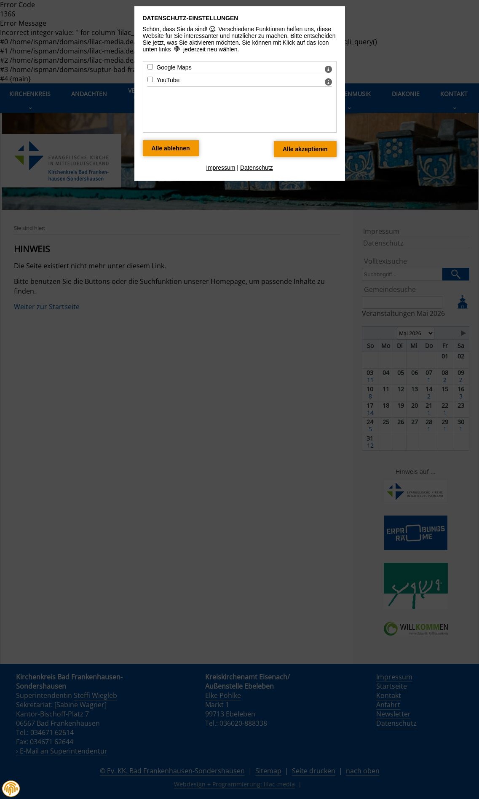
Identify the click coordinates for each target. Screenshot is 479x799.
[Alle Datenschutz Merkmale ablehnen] (171, 148)
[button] (11, 789)
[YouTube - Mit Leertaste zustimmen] (150, 79)
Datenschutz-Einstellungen (190, 18)
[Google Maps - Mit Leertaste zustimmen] (150, 66)
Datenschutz (256, 167)
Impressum (220, 167)
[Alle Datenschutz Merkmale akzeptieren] (305, 149)
